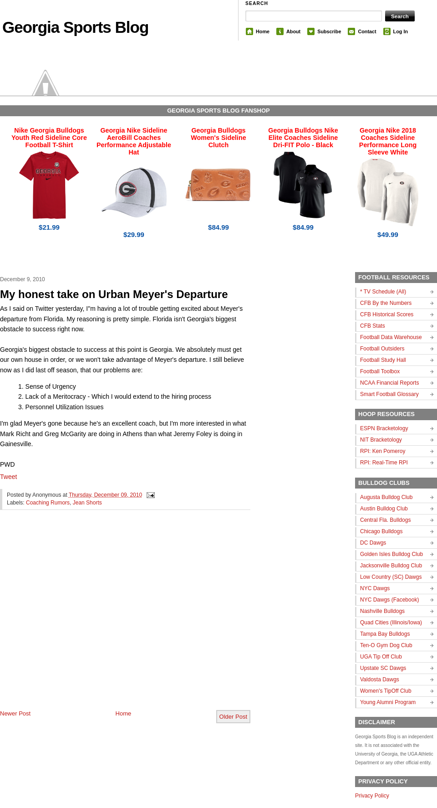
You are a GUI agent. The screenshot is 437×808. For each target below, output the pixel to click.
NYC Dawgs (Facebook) (389, 600)
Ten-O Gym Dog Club (386, 645)
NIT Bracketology (381, 440)
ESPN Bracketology (384, 428)
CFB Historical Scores (386, 314)
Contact (367, 31)
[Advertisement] (85, 617)
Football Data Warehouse (391, 337)
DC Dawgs (373, 543)
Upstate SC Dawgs (383, 668)
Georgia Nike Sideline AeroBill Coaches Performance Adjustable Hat (134, 141)
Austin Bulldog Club (384, 508)
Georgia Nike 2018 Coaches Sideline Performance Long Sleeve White (388, 141)
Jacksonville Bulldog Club (391, 565)
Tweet (8, 476)
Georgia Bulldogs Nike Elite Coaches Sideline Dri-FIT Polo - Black (303, 138)
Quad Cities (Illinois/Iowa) (391, 622)
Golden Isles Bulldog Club (391, 554)
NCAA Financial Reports (389, 383)
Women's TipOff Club (386, 691)
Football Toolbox (380, 371)
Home (262, 31)
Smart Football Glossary (389, 394)
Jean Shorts (87, 502)
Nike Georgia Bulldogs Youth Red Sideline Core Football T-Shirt (49, 138)
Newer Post (15, 713)
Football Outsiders (382, 348)
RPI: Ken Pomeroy (382, 451)
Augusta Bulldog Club (386, 497)
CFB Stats (372, 326)
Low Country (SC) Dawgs (391, 577)
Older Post (233, 716)
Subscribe (329, 31)
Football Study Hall (383, 360)
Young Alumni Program (388, 702)
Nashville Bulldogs (382, 611)
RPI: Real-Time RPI (384, 462)
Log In (400, 31)
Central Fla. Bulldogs (385, 520)
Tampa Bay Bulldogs (385, 634)
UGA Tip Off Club (381, 657)
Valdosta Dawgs (379, 679)
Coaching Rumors (48, 502)
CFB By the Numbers (386, 303)
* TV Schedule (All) (383, 291)
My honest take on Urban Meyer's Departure (114, 294)
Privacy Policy (372, 796)
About (293, 31)
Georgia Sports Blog (75, 27)
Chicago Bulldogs (381, 531)
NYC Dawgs (375, 588)
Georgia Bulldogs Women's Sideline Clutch (218, 138)
